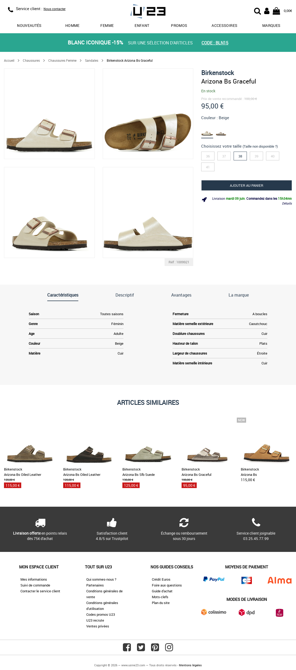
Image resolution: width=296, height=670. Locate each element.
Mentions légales (190, 665)
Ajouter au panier (246, 185)
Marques (271, 25)
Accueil (9, 60)
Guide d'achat (162, 591)
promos (179, 25)
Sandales (91, 60)
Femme (107, 25)
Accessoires (224, 25)
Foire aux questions (167, 585)
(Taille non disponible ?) (260, 146)
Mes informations (33, 579)
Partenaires (95, 585)
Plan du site (161, 602)
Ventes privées (97, 626)
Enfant (142, 25)
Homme (72, 25)
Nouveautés (29, 25)
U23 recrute (95, 620)
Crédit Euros (161, 579)
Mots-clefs (160, 596)
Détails (287, 203)
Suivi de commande (35, 585)
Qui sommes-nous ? (101, 579)
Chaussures (31, 60)
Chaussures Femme (62, 60)
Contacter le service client (40, 591)
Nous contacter (55, 9)
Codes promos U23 (100, 614)
